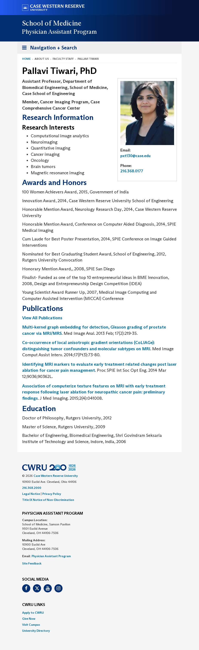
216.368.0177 (131, 171)
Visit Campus (31, 625)
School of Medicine (52, 23)
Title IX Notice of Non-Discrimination (48, 500)
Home (26, 58)
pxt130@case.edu (135, 155)
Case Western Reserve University (56, 476)
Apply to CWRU (33, 613)
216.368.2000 (31, 488)
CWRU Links (33, 605)
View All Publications (42, 317)
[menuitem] (99, 613)
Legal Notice (31, 494)
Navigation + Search (48, 48)
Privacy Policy (51, 494)
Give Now (28, 619)
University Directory (36, 631)
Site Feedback (31, 563)
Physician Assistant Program (51, 556)
